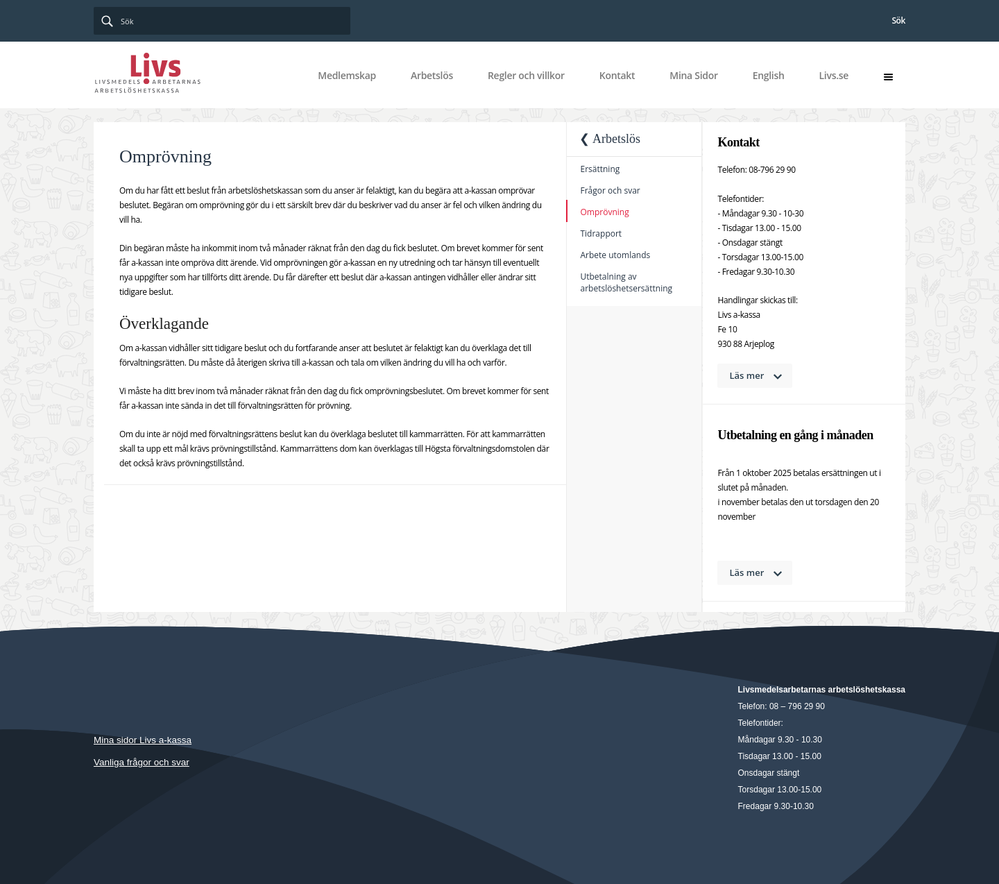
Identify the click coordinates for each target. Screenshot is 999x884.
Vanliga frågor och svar (141, 762)
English (769, 75)
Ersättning (600, 169)
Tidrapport (601, 233)
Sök (898, 20)
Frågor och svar (610, 190)
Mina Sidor (693, 75)
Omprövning (604, 212)
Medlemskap (347, 75)
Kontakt (617, 75)
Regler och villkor (526, 75)
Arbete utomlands (615, 255)
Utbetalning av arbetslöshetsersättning (626, 282)
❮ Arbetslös (609, 139)
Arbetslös (432, 75)
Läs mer (747, 375)
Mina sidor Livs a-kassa (142, 740)
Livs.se (833, 75)
